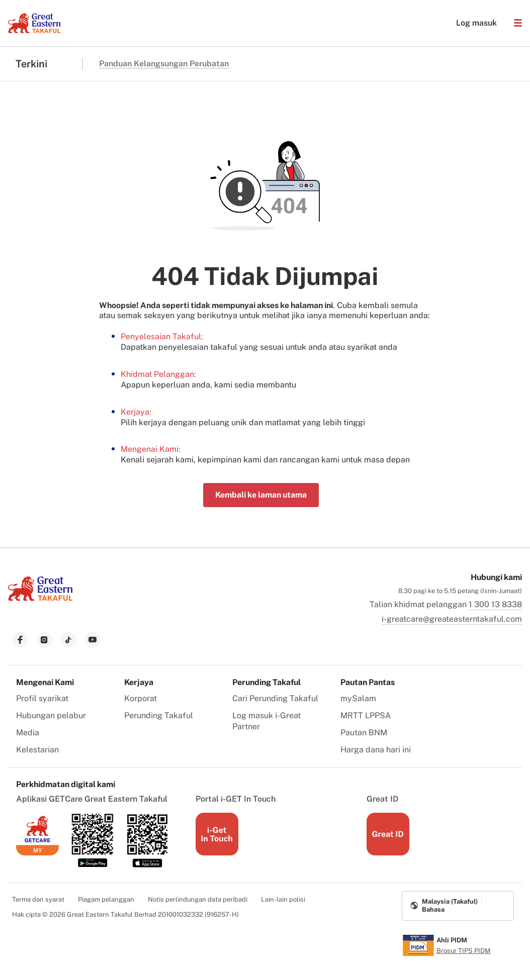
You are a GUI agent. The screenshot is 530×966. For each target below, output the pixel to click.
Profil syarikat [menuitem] (42, 698)
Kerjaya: (136, 412)
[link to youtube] (92, 640)
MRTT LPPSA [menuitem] (365, 715)
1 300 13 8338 (495, 604)
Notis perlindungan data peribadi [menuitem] (197, 899)
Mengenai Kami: (151, 449)
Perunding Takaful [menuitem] (158, 715)
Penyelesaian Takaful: (162, 336)
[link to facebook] (20, 640)
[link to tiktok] (68, 640)
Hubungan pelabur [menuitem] (51, 715)
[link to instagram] (44, 640)
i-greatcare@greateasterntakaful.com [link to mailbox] (452, 619)
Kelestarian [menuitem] (37, 749)
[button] (518, 23)
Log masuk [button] (471, 23)
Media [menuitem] (27, 732)
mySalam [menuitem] (358, 698)
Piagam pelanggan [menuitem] (106, 899)
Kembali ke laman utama (261, 495)
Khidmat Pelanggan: (158, 374)
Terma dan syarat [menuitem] (38, 899)
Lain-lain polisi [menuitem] (283, 899)
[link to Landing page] (40, 602)
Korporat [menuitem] (140, 698)
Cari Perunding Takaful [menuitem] (275, 698)
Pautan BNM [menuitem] (363, 732)
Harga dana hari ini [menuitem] (375, 749)
